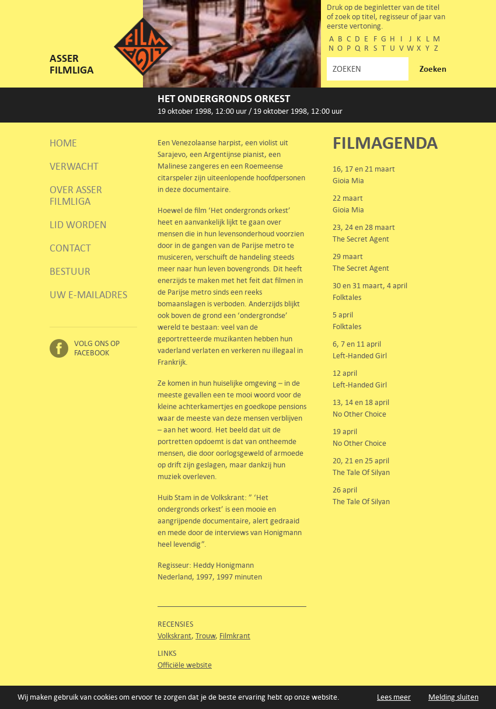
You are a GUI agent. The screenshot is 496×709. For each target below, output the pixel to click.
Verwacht (74, 166)
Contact (70, 248)
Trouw (205, 636)
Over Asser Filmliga (76, 195)
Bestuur (70, 271)
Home (63, 143)
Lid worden (78, 224)
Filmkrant (234, 636)
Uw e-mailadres (88, 295)
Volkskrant (174, 636)
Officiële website (185, 665)
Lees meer (394, 697)
